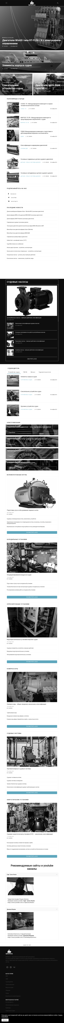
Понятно (5, 1020)
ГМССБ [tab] (25, 372)
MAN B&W (38, 82)
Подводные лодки (10, 1010)
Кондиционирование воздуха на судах (19, 575)
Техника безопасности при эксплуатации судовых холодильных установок (26, 586)
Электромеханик (10, 984)
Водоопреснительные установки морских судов (22, 639)
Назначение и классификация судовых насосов (27, 323)
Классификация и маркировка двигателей (34, 145)
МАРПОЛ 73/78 (25, 122)
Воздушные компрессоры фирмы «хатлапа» (18, 716)
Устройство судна (8, 62)
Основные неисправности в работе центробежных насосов (30, 332)
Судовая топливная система (14, 777)
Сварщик (8, 990)
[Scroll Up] (27, 945)
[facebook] (12, 194)
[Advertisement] (33, 272)
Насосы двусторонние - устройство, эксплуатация (19, 247)
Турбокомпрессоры (12, 712)
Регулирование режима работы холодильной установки (21, 590)
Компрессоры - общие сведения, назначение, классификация (26, 704)
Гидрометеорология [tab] (45, 372)
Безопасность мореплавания (13, 996)
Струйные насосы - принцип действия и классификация (29, 350)
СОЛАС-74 (24, 108)
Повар (7, 993)
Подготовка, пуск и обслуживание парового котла (22, 510)
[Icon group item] (7, 967)
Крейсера (8, 1007)
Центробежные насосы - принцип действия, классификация (24, 317)
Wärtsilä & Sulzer (8, 37)
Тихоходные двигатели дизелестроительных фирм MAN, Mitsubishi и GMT (25, 225)
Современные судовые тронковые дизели (17, 222)
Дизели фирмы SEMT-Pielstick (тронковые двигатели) (20, 218)
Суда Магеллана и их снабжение (15, 244)
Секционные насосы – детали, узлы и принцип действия (21, 254)
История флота (9, 1002)
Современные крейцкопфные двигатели (17, 236)
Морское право (9, 987)
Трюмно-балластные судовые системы (17, 783)
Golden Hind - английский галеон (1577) (16, 240)
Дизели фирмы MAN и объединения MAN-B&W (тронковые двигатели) (24, 215)
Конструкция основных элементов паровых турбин (20, 842)
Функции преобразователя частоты (19, 450)
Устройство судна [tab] (14, 372)
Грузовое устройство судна (29, 406)
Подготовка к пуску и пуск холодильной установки (19, 583)
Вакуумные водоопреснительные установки (18, 651)
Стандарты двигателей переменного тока (21, 462)
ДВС (7, 976)
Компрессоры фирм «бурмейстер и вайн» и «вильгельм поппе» (23, 719)
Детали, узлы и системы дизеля (31, 162)
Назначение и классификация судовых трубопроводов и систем (23, 787)
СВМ (7, 979)
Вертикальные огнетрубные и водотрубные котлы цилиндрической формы (26, 526)
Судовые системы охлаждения (14, 780)
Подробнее (11, 432)
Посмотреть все (32, 532)
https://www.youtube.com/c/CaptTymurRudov (21, 902)
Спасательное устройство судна (31, 391)
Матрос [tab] (33, 372)
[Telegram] (12, 197)
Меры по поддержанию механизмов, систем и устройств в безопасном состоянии (27, 849)
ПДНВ (22, 136)
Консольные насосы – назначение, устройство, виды (20, 258)
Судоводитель (9, 981)
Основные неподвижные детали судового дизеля (37, 173)
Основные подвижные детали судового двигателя (37, 159)
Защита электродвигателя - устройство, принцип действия (26, 439)
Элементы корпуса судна (17, 65)
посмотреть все (32, 661)
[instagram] (13, 201)
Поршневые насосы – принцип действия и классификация (30, 341)
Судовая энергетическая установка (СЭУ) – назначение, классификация (30, 834)
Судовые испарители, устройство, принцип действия (20, 648)
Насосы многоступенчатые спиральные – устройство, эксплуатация (24, 251)
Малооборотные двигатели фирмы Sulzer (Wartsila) (20, 229)
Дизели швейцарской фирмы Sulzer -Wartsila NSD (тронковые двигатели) (25, 211)
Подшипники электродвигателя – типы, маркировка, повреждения (29, 427)
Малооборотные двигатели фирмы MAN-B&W (18, 233)
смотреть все (32, 359)
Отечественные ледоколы (12, 1005)
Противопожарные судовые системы (19, 769)
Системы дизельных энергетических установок (19, 846)
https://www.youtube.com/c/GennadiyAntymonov (22, 937)
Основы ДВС (24, 148)
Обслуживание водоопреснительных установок (19, 654)
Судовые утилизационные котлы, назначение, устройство (21, 518)
